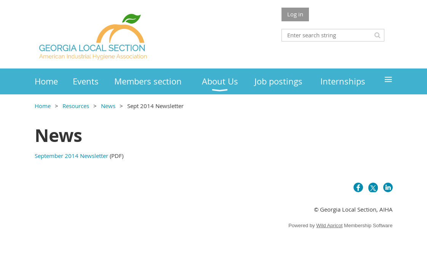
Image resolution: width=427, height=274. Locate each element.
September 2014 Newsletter (71, 155)
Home (43, 106)
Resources (75, 106)
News (109, 106)
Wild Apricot (329, 225)
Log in (295, 14)
